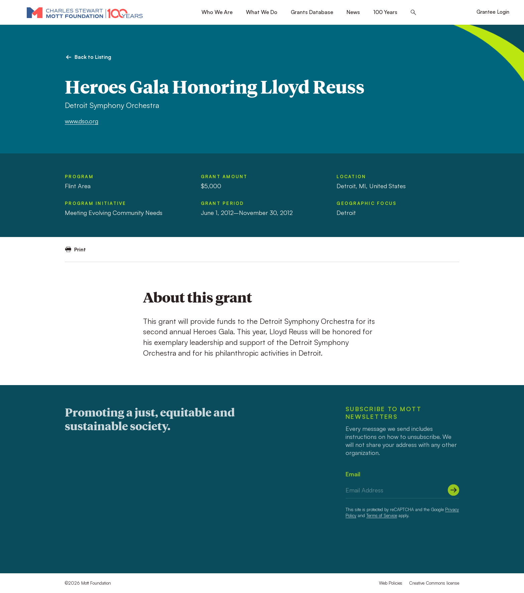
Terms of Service (381, 515)
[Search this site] (413, 12)
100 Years (385, 12)
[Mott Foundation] (85, 12)
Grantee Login (493, 12)
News (353, 12)
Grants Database (312, 12)
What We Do (261, 12)
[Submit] (453, 490)
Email (353, 474)
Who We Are (217, 12)
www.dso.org (81, 121)
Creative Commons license (434, 583)
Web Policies (390, 583)
